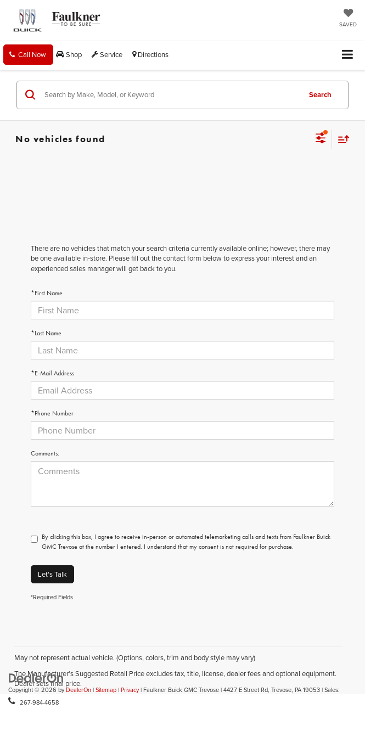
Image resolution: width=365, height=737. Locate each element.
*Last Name (46, 333)
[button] (28, 54)
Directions (150, 54)
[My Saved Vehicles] (348, 18)
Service (107, 54)
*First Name (47, 293)
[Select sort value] (341, 139)
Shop (69, 54)
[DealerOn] (36, 677)
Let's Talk (52, 574)
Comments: (45, 453)
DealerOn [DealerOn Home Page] (78, 689)
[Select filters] (321, 139)
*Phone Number (52, 413)
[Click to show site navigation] (347, 55)
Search (320, 94)
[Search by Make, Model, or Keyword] (170, 95)
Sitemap (106, 689)
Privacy (130, 689)
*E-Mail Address (52, 373)
